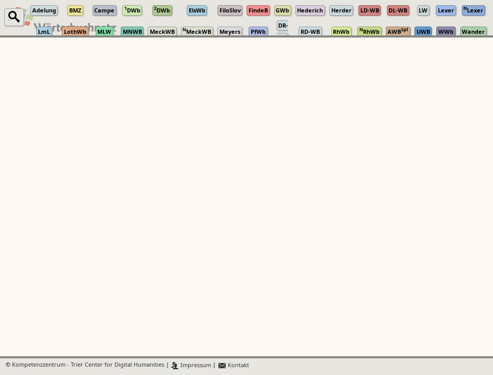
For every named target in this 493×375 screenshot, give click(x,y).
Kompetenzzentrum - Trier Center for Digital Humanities (88, 365)
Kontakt (233, 365)
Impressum (191, 365)
